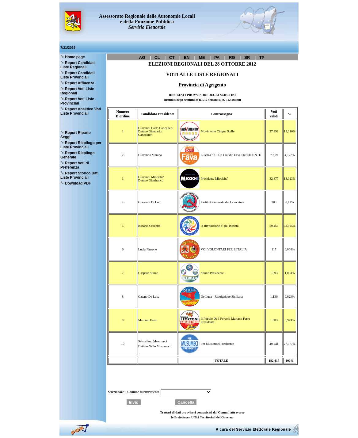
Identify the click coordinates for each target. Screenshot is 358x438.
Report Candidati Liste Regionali (77, 65)
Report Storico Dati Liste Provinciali (79, 175)
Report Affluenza (79, 83)
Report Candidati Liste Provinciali (77, 75)
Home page (75, 57)
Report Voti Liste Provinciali (77, 101)
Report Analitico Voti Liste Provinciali (80, 111)
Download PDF (78, 183)
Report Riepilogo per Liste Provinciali (80, 145)
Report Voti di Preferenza (74, 165)
